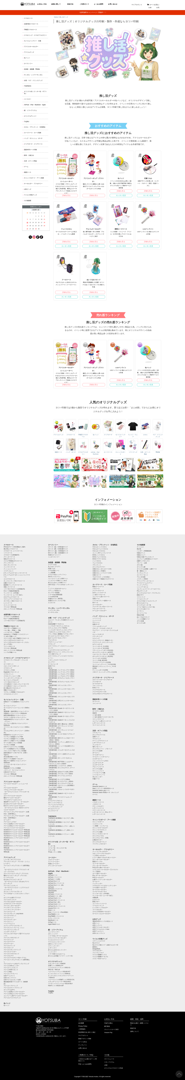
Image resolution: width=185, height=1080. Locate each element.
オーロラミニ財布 (98, 711)
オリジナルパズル (98, 836)
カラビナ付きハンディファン (57, 574)
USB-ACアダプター (10, 772)
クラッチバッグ (97, 636)
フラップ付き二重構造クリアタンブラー (61, 634)
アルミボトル (52, 640)
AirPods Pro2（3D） (54, 902)
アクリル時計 (8, 972)
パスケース (96, 588)
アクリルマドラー (9, 941)
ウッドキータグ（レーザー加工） (103, 895)
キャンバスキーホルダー (100, 828)
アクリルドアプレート (11, 974)
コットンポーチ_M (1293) (100, 648)
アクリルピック (9, 947)
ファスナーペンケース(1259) (101, 662)
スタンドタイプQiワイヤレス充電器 (15, 751)
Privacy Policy (82, 1026)
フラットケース (97, 686)
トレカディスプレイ (10, 931)
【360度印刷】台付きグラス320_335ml (60, 772)
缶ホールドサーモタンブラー (57, 638)
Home (56, 17)
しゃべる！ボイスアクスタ (12, 859)
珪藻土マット (141, 553)
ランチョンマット (142, 573)
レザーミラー (52, 948)
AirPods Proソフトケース (56, 883)
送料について (134, 1031)
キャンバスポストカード (100, 834)
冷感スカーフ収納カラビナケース (103, 579)
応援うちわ (51, 568)
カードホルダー (97, 604)
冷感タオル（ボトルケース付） (102, 569)
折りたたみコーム (142, 603)
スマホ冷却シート (53, 570)
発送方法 (70, 4)
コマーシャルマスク (98, 941)
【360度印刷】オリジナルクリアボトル (60, 783)
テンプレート (82, 1045)
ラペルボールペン (98, 755)
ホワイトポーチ (97, 644)
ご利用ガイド (84, 4)
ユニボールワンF (97, 763)
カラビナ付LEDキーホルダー (101, 911)
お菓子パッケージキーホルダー (102, 879)
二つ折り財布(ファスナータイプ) (102, 717)
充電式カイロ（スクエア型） (57, 600)
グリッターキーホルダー (100, 865)
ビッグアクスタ (9, 877)
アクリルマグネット (10, 915)
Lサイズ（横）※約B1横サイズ (58, 549)
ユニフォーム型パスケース (100, 596)
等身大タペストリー (54, 555)
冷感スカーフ (96, 575)
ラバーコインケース (98, 725)
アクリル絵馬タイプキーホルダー (14, 824)
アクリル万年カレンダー (11, 966)
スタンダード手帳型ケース (12, 628)
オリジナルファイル (98, 735)
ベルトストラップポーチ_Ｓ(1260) (103, 654)
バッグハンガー (97, 883)
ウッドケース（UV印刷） (12, 593)
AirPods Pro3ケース (54, 904)
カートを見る (82, 1042)
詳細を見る (66, 195)
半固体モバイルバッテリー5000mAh (15, 713)
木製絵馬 (95, 897)
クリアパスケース (98, 590)
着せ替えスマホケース (11, 549)
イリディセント (9, 571)
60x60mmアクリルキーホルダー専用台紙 (17, 834)
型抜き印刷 (140, 615)
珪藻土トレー (141, 555)
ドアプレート (96, 733)
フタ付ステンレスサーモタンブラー (59, 632)
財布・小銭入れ (29, 155)
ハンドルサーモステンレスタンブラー (60, 630)
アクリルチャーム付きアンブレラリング (16, 964)
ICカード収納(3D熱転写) (11, 591)
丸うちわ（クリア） (54, 566)
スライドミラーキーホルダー (57, 938)
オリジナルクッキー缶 (144, 605)
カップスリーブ (53, 811)
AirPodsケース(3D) (54, 879)
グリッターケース (9, 557)
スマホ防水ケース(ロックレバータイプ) (16, 684)
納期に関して (56, 4)
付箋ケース (96, 779)
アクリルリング (9, 939)
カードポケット (9, 664)
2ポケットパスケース (99, 592)
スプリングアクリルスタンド (13, 925)
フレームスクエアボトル (56, 805)
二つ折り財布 (96, 715)
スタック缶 (51, 850)
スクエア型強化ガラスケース (13, 561)
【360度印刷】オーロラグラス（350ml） (61, 781)
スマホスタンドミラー (11, 694)
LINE (105, 1065)
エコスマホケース (9, 579)
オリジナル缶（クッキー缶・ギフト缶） (35, 92)
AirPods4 (51, 892)
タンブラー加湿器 (53, 592)
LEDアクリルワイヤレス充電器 (13, 747)
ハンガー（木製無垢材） (144, 551)
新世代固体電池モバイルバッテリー (15, 715)
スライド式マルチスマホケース (13, 640)
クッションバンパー (10, 569)
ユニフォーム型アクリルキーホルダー (16, 996)
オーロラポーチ (97, 684)
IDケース (95, 602)
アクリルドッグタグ (10, 822)
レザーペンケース (98, 808)
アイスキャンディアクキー (12, 907)
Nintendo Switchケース (99, 786)
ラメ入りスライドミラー (56, 940)
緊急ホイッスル (97, 861)
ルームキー (7, 820)
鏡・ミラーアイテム (30, 110)
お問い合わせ (112, 4)
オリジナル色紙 (97, 832)
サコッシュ (96, 622)
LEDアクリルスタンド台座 (12, 980)
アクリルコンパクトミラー (56, 942)
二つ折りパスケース (98, 594)
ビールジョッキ (53, 664)
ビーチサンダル (53, 612)
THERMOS (27, 86)
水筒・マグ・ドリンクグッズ (33, 80)
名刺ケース (96, 598)
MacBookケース (53, 920)
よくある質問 (98, 4)
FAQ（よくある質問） (85, 1064)
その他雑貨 (27, 200)
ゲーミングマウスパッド (100, 741)
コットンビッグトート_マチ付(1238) (104, 664)
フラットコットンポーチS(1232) (102, 650)
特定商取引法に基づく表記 (86, 1032)
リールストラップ (98, 905)
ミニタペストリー (53, 557)
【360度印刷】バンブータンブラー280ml (61, 670)
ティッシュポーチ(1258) (100, 670)
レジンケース (8, 603)
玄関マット (96, 737)
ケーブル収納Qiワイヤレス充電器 (14, 749)
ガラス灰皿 (140, 621)
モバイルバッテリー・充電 (32, 41)
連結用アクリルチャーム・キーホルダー (16, 802)
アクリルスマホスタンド (11, 954)
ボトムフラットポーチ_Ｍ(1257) (102, 652)
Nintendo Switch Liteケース (101, 790)
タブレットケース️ (53, 918)
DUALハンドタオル (98, 555)
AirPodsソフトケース (55, 877)
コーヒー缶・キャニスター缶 (57, 848)
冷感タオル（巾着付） (99, 571)
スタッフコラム (109, 1062)
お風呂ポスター (97, 840)
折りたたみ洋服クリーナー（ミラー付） (61, 956)
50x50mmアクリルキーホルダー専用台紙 (17, 832)
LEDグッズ (27, 189)
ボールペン (96, 753)
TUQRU (26, 121)
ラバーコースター (53, 861)
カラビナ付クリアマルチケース (102, 694)
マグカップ (51, 644)
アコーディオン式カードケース (102, 606)
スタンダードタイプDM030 (56, 963)
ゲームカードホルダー (99, 610)
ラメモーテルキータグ (99, 891)
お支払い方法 (42, 4)
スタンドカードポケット (11, 666)
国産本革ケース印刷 (30, 149)
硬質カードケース (98, 586)
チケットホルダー (98, 806)
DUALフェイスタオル (99, 557)
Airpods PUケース (54, 908)
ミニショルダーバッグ (99, 626)
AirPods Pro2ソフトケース (56, 900)
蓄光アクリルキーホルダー (12, 798)
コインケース (96, 703)
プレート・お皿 (142, 563)
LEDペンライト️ (97, 925)
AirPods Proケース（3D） (56, 885)
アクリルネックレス (10, 899)
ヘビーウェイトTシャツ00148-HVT (59, 971)
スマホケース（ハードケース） (13, 551)
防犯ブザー (96, 901)
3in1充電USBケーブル (11, 757)
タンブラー (51, 662)
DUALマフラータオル (99, 559)
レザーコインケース (98, 723)
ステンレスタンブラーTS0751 (57, 628)
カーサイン (140, 611)
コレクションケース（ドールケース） (149, 589)
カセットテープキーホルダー (101, 853)
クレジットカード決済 (111, 1029)
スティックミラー (53, 946)
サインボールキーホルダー (100, 859)
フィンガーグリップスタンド (13, 678)
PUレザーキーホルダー (99, 875)
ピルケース (96, 899)
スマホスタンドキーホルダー (13, 903)
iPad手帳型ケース (53, 914)
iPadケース (51, 910)
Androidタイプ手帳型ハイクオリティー (16, 634)
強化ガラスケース (9, 559)
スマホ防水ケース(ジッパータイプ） (15, 686)
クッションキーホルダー (100, 851)
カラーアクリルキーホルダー (13, 796)
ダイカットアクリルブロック (13, 891)
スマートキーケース (98, 810)
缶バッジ (27, 58)
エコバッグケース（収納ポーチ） (103, 640)
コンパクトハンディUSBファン (58, 578)
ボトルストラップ (53, 809)
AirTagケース (52, 922)
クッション (140, 547)
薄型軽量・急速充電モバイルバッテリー (16, 711)
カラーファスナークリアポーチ (102, 680)
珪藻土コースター (53, 863)
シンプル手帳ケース (10, 652)
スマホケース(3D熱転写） (12, 555)
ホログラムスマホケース (11, 597)
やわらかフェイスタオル (100, 549)
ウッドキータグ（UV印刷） (101, 893)
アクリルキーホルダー (31, 46)
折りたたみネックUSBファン (57, 582)
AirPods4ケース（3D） (55, 896)
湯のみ (50, 668)
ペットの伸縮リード (143, 619)
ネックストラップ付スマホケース (14, 581)
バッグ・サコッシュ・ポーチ (33, 138)
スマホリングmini (9, 670)
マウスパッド (96, 739)
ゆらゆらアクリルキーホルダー (13, 804)
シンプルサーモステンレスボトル (58, 626)
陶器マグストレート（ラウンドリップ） (61, 652)
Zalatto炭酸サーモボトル (56, 624)
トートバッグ (96, 618)
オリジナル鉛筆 (97, 751)
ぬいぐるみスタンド (143, 617)
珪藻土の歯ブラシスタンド (145, 557)
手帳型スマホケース (30, 29)
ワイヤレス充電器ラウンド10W (14, 739)
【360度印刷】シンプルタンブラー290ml (61, 676)
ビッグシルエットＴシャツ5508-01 (59, 973)
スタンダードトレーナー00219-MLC (59, 981)
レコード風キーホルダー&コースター (104, 857)
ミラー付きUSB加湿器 (55, 594)
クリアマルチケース (98, 690)
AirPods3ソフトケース (55, 889)
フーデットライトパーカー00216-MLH (60, 983)
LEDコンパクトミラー (55, 944)
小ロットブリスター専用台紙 (13, 609)
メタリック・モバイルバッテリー (14, 770)
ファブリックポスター (99, 844)
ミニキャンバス (97, 824)
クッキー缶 (51, 846)
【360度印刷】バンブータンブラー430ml (61, 672)
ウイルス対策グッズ (30, 195)
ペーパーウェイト (9, 923)
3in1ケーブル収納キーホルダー (13, 759)
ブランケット (96, 565)
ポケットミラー (53, 934)
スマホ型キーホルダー (99, 887)
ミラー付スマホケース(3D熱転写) (14, 589)
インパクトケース (9, 567)
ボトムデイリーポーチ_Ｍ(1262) (102, 656)
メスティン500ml (142, 579)
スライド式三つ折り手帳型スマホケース (16, 638)
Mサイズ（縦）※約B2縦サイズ (58, 551)
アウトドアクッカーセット (145, 581)
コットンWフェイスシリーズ (101, 553)
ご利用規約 (81, 1029)
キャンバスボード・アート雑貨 (34, 178)
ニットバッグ (96, 620)
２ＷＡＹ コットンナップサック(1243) (104, 672)
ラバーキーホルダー (98, 863)
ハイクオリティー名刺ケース (101, 600)
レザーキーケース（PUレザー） (102, 812)
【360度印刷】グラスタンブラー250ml (60, 774)
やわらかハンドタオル (99, 547)
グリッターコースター (55, 865)
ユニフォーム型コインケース (101, 721)
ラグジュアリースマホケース (13, 599)
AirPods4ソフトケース (55, 894)
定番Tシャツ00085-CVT (55, 965)
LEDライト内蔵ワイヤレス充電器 (14, 741)
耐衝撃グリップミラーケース (13, 585)
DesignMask (96, 949)
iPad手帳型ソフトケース (56, 916)
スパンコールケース (10, 605)
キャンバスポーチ (98, 634)
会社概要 (81, 1023)
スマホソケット (9, 674)
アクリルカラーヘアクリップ (13, 988)
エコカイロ (51, 602)
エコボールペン (97, 759)
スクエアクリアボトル (55, 801)
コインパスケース (98, 719)
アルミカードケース (98, 608)
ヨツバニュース (109, 1059)
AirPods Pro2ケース (54, 898)
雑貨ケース (27, 172)
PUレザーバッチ (142, 591)
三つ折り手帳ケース (10, 636)
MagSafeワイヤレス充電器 (12, 768)
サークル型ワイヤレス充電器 (13, 743)
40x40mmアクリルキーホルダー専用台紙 (17, 830)
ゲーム (26, 166)
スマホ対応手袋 (53, 596)
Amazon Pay (108, 1032)
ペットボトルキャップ (55, 807)
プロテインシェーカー (55, 642)
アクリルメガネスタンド (11, 937)
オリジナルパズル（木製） (100, 838)
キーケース (96, 701)
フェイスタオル (97, 563)
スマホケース (28, 18)
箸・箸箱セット (142, 571)
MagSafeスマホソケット (11, 672)
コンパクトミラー (53, 932)
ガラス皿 (140, 565)
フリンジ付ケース (9, 646)
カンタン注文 (121, 195)
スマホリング (8, 668)
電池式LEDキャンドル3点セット (102, 921)
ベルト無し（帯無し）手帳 (12, 630)
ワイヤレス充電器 (9, 745)
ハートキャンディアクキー (12, 909)
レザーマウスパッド (98, 743)
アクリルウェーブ (9, 911)
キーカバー (96, 881)
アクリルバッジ (9, 917)
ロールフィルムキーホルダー (101, 913)
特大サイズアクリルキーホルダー (14, 806)
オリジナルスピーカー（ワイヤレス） (149, 593)
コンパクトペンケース (99, 903)
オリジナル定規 (97, 769)
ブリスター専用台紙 (10, 607)
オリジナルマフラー (98, 567)
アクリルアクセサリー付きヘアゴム (15, 958)
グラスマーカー (9, 943)
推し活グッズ (63, 17)
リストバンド (141, 597)
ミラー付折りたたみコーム (56, 954)
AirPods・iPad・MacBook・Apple (35, 105)
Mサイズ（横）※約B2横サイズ (58, 553)
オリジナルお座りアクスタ (12, 897)
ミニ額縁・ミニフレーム (100, 826)
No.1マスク (96, 943)
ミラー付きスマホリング (11, 682)
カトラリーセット (142, 575)
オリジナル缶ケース (143, 609)
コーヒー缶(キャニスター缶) (146, 607)
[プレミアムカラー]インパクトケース (15, 573)
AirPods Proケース (54, 881)
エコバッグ (96, 638)
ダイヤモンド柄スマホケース (13, 601)
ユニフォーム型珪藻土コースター (147, 559)
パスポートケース (98, 802)
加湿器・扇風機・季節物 (32, 69)
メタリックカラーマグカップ (57, 660)
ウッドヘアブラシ (142, 585)
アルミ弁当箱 (141, 577)
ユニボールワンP (97, 765)
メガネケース (96, 804)
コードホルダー (97, 909)
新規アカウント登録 (84, 1038)
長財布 (94, 713)
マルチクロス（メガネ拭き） (101, 577)
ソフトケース (8, 553)
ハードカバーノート (98, 775)
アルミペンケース (98, 767)
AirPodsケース (52, 875)
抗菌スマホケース (9, 583)
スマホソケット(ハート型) (12, 676)
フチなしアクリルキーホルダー (13, 790)
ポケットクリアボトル (55, 803)
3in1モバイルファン (54, 576)
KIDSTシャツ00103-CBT (56, 985)
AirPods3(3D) (52, 891)
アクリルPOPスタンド (11, 970)
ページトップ (179, 1074)
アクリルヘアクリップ (11, 986)
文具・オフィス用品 (30, 161)
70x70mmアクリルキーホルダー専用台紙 (17, 836)
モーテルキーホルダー (99, 889)
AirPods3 (51, 887)
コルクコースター (53, 859)
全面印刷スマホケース (31, 24)
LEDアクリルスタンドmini (100, 929)
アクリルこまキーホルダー (12, 905)
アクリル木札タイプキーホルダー (14, 826)
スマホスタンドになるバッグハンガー (104, 885)
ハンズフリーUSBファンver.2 (57, 580)
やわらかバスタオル (98, 551)
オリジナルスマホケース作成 (113, 1068)
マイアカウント (136, 5)
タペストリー (28, 63)
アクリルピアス (9, 956)
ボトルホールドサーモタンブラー (58, 636)
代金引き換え (108, 1023)
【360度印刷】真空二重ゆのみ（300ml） (61, 724)
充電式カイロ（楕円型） (56, 598)
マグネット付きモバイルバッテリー (15, 717)
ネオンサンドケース (10, 565)
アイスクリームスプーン (144, 583)
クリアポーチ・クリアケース (33, 144)
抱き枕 (139, 549)
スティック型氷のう (54, 590)
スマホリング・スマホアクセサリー (35, 35)
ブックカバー (96, 745)
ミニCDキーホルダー (99, 855)
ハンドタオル (96, 561)
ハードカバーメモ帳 (98, 773)
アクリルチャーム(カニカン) (13, 800)
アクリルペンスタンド (11, 968)
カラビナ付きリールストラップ (147, 601)
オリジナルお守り (9, 990)
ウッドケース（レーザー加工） (13, 595)
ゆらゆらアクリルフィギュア (13, 879)
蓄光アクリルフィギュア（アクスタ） (16, 875)
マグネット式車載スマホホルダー (14, 692)
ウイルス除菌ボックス (99, 954)
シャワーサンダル (53, 610)
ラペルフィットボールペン (100, 757)
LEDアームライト (9, 976)
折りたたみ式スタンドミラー (57, 950)
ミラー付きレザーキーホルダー (58, 936)
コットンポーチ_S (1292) (100, 646)
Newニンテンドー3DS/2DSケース (103, 788)
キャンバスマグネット (99, 830)
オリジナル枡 (141, 623)
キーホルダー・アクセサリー (33, 183)
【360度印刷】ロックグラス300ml (59, 779)
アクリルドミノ (9, 921)
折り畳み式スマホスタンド (12, 688)
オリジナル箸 (141, 567)
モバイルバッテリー (10, 706)
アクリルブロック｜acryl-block (13, 913)
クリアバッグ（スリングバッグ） (103, 642)
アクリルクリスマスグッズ (12, 998)
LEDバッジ (95, 923)
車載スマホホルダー (10, 690)
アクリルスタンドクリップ (12, 949)
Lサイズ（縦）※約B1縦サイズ (58, 547)
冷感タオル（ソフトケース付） (102, 573)
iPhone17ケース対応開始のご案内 (14, 547)
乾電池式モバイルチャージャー (13, 735)
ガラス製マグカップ (54, 654)
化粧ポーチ (96, 624)
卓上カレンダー (97, 777)
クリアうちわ (52, 564)
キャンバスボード (98, 822)
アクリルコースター (10, 951)
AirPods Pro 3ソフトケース (56, 906)
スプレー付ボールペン (99, 958)
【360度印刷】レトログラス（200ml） (60, 766)
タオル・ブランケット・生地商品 (34, 127)
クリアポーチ (96, 682)
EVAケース (95, 688)
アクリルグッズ (29, 52)
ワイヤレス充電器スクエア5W (13, 737)
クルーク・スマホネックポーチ (102, 628)
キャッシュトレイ (98, 771)
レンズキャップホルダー (100, 907)
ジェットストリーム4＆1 (100, 761)
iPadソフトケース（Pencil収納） (58, 912)
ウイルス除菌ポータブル (100, 956)
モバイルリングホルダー (11, 680)
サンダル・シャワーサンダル (33, 75)
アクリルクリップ (9, 945)
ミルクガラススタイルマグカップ (58, 650)
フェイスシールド (98, 952)
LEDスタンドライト (10, 978)
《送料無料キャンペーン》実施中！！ (92, 12)
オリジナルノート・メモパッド (102, 749)
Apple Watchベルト (54, 924)
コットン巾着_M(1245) (99, 660)
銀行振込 (107, 1026)
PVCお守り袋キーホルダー (101, 867)
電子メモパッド (97, 747)
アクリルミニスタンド (11, 885)
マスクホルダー (97, 950)
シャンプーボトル (142, 587)
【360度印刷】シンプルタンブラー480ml (61, 674)
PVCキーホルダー (98, 877)
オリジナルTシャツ (30, 116)
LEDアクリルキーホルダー (100, 927)
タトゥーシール (142, 613)
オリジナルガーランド (99, 842)
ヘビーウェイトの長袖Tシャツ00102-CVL (61, 979)
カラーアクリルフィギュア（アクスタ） (16, 873)
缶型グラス (51, 666)
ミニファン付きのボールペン (57, 588)
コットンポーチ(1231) (99, 658)
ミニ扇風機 (51, 572)
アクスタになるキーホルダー (13, 901)
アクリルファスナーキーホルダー (14, 828)
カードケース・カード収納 (32, 133)
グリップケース (9, 563)
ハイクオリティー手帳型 (11, 632)
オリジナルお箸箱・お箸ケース (147, 569)
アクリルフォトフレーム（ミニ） (14, 927)
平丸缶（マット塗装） (55, 852)
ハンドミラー (52, 952)
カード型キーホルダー (99, 873)
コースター (27, 99)
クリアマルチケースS (99, 692)
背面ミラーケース (9, 587)
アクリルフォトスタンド (11, 929)
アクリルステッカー (10, 919)
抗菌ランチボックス (143, 561)
